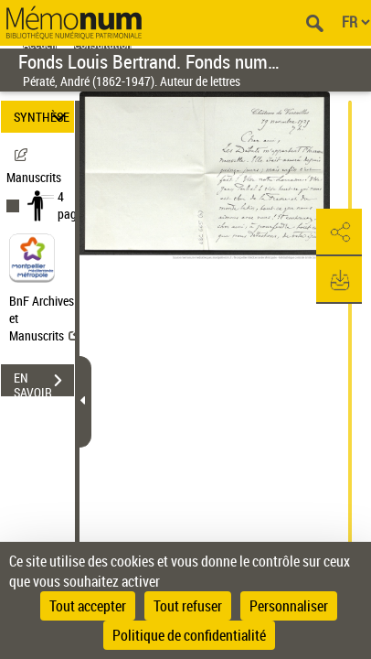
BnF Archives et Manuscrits (44, 318)
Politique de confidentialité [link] (189, 635)
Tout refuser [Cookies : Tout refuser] (188, 606)
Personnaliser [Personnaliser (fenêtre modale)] (288, 606)
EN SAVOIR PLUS (44, 382)
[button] (339, 232)
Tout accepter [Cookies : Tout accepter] (87, 606)
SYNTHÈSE (42, 117)
